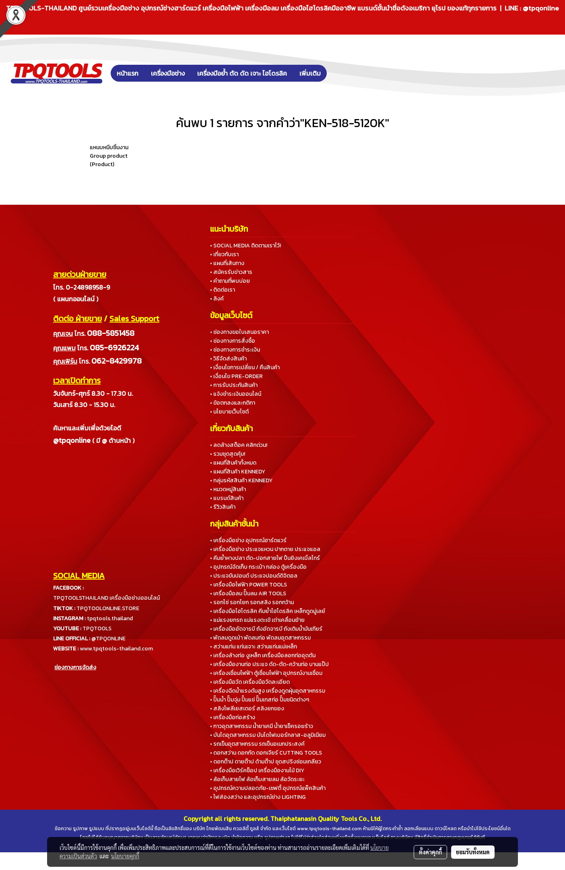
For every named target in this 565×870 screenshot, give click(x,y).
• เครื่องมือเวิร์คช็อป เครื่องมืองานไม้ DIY (257, 770)
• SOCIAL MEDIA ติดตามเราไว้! (245, 245)
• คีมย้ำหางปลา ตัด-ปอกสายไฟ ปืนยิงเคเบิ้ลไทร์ (265, 558)
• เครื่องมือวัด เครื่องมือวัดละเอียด (250, 682)
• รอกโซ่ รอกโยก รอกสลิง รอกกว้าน (252, 602)
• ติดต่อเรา (222, 290)
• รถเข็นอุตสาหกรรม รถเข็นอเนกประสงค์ (257, 744)
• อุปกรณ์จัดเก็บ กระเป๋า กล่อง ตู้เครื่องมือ (258, 567)
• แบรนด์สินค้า (226, 498)
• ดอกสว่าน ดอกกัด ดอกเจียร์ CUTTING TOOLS (266, 753)
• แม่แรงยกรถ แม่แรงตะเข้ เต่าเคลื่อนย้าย (257, 620)
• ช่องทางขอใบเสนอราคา (239, 332)
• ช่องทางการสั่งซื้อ (232, 341)
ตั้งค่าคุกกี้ (430, 852)
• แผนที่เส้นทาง (227, 263)
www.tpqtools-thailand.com (116, 648)
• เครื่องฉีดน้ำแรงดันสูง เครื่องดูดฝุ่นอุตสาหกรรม (267, 691)
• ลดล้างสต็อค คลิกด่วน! (238, 445)
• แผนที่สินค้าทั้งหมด (233, 463)
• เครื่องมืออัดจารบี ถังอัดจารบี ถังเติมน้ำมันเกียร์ (266, 629)
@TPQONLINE (108, 638)
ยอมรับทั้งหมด (473, 852)
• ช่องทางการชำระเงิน (235, 350)
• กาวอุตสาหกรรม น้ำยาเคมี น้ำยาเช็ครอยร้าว (261, 726)
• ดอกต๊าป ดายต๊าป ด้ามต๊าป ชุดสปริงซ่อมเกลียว (265, 761)
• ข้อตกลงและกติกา (232, 403)
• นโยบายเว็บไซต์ (229, 411)
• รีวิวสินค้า (222, 507)
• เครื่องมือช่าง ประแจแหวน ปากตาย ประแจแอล (265, 549)
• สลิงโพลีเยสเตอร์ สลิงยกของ (247, 708)
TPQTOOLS (96, 628)
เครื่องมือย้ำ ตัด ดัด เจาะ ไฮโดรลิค (242, 73)
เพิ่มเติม (310, 73)
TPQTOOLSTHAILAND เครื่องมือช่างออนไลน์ (106, 598)
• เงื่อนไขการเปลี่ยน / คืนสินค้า (245, 367)
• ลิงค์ (217, 298)
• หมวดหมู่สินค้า (228, 489)
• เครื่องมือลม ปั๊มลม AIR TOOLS (248, 593)
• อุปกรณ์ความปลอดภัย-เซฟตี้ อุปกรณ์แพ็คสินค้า (268, 788)
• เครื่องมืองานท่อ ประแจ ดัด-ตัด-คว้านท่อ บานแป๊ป (269, 664)
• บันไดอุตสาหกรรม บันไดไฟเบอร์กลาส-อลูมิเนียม (268, 735)
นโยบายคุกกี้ (125, 856)
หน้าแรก (127, 73)
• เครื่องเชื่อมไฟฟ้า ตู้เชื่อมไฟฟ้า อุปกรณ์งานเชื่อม (266, 673)
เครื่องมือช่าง (168, 73)
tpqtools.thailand (110, 618)
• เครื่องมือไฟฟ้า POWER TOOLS (248, 584)
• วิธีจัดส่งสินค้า (228, 358)
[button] (339, 73)
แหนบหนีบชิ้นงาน (109, 147)
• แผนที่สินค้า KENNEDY (237, 471)
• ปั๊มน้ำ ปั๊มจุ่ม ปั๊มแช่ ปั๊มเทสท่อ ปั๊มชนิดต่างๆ (259, 699)
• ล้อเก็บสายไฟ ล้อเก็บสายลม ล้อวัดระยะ (257, 779)
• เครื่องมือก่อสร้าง (232, 717)
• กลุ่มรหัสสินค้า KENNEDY (241, 480)
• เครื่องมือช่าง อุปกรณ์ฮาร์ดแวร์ (248, 540)
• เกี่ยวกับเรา (224, 254)
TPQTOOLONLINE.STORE (107, 608)
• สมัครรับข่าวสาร (231, 272)
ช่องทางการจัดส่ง (75, 667)
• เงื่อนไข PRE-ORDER (236, 376)
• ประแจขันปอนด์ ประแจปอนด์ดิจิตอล (253, 576)
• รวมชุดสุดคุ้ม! (227, 454)
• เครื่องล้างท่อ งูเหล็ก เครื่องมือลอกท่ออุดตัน (262, 655)
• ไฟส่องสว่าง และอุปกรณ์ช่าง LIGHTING (258, 797)
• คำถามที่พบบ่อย (230, 281)
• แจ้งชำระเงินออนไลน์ (235, 394)
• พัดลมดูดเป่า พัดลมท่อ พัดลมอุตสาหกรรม (260, 637)
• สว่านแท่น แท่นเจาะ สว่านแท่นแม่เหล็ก (253, 646)
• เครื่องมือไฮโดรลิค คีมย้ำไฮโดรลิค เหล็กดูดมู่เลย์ (267, 611)
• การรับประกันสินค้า (234, 385)
